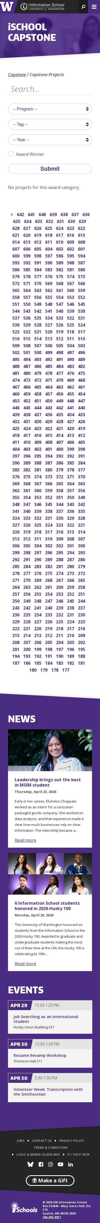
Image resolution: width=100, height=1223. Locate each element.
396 (27, 455)
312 (27, 538)
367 (38, 483)
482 (82, 365)
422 (49, 427)
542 (38, 310)
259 (71, 586)
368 (27, 483)
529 (27, 324)
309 (60, 538)
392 (71, 455)
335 (82, 510)
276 (38, 572)
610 (60, 241)
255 (38, 593)
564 (27, 289)
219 (49, 628)
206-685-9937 (52, 1217)
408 (49, 441)
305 (27, 545)
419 (82, 427)
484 (60, 365)
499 (49, 351)
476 (71, 372)
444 (38, 407)
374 (38, 476)
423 (38, 427)
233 (49, 614)
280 (71, 565)
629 (82, 220)
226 (49, 621)
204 (60, 641)
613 (27, 241)
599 (27, 255)
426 (82, 420)
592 (27, 262)
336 (71, 510)
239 (60, 607)
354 (27, 496)
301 (71, 545)
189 (71, 655)
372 (60, 476)
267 (60, 579)
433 (82, 414)
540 (60, 310)
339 (38, 510)
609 (71, 241)
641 (31, 213)
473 (27, 379)
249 (27, 600)
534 (49, 317)
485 (49, 365)
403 (27, 448)
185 (38, 662)
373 (49, 476)
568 (60, 282)
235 (27, 614)
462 (71, 386)
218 (60, 628)
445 (27, 407)
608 (82, 241)
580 (82, 269)
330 (60, 517)
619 (38, 234)
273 (71, 572)
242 (27, 607)
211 (60, 634)
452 (27, 400)
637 (75, 213)
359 (49, 490)
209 (82, 634)
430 (38, 420)
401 (49, 448)
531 (82, 317)
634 (28, 220)
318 (38, 531)
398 (82, 448)
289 (49, 559)
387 (49, 462)
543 (27, 310)
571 (27, 282)
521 (38, 331)
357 (71, 490)
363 (82, 483)
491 (60, 358)
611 (49, 241)
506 (49, 345)
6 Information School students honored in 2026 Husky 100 (47, 905)
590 (49, 262)
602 (71, 248)
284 (27, 565)
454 (82, 393)
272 (82, 572)
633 (39, 220)
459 (27, 393)
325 (38, 524)
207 (27, 641)
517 (82, 331)
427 (71, 420)
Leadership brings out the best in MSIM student (48, 782)
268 (49, 579)
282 (49, 565)
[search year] (50, 139)
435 (60, 414)
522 (27, 331)
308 (71, 538)
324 (49, 524)
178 (55, 669)
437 (38, 414)
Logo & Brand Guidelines (38, 1154)
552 (82, 296)
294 (71, 552)
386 (60, 462)
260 (60, 586)
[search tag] (50, 124)
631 (61, 220)
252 (71, 593)
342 (82, 503)
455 (71, 393)
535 (38, 317)
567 (71, 282)
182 (71, 662)
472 (38, 379)
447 (82, 400)
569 (49, 282)
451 (38, 400)
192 (38, 655)
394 (49, 455)
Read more (25, 840)
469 (71, 379)
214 (27, 634)
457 (49, 393)
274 (60, 572)
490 (71, 358)
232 (60, 614)
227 (38, 621)
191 (49, 655)
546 (71, 303)
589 (60, 262)
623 (71, 227)
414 (60, 434)
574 (71, 276)
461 (82, 386)
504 (71, 345)
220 (38, 628)
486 (38, 365)
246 (60, 600)
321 (82, 524)
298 (27, 552)
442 (60, 407)
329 (71, 517)
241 (38, 607)
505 (60, 345)
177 (66, 669)
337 (60, 510)
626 (38, 227)
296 (49, 552)
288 (60, 559)
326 (27, 524)
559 (82, 289)
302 (60, 545)
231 (71, 614)
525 (71, 324)
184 (49, 662)
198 (49, 648)
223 (82, 621)
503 (82, 345)
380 (49, 469)
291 (27, 559)
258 (82, 586)
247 (49, 600)
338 (49, 510)
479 (38, 372)
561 (60, 289)
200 (27, 648)
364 (71, 483)
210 (71, 634)
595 (71, 255)
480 (27, 372)
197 (60, 648)
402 (38, 448)
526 (60, 324)
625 (49, 227)
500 (38, 351)
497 (71, 351)
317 (49, 531)
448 (71, 400)
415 (49, 434)
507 (38, 345)
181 (82, 662)
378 (71, 469)
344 (60, 503)
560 (71, 289)
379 (60, 469)
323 (60, 524)
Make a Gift (50, 1180)
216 (82, 628)
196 (71, 648)
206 (38, 641)
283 (38, 565)
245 (71, 600)
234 (38, 614)
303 (49, 545)
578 (27, 276)
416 (38, 434)
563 (38, 289)
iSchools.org (24, 1207)
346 (38, 503)
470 (60, 379)
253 (60, 593)
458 (38, 393)
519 (60, 331)
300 (82, 545)
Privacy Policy (71, 1141)
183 (60, 662)
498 (60, 351)
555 (49, 296)
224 (71, 621)
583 (49, 269)
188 (82, 655)
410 (27, 441)
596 (60, 255)
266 (71, 579)
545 (82, 303)
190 (60, 655)
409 (38, 441)
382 (27, 469)
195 (82, 648)
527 (49, 324)
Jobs (20, 1141)
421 (60, 427)
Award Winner (26, 154)
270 (27, 579)
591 (38, 262)
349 (82, 496)
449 (60, 400)
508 (27, 345)
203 (71, 641)
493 (38, 358)
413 (71, 434)
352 (49, 496)
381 (38, 469)
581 (71, 269)
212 (49, 634)
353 (38, 496)
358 (60, 490)
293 (82, 552)
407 (60, 441)
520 (49, 331)
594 (82, 255)
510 (82, 338)
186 (27, 662)
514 (38, 338)
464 (49, 386)
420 (71, 427)
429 (49, 420)
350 (71, 496)
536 (27, 317)
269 (38, 579)
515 (27, 338)
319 (27, 531)
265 (82, 579)
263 (27, 586)
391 (82, 455)
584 (38, 269)
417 (27, 434)
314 (82, 531)
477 (60, 372)
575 (60, 276)
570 (38, 282)
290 (38, 559)
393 (60, 455)
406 (71, 441)
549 (38, 303)
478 (49, 372)
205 (49, 641)
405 (82, 441)
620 (27, 234)
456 (60, 393)
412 (82, 434)
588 (71, 262)
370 (82, 476)
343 (71, 503)
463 (60, 386)
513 (49, 338)
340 (27, 510)
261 (49, 586)
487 (27, 365)
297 (38, 552)
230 (82, 614)
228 (27, 621)
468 (82, 379)
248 (38, 600)
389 (27, 462)
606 (27, 248)
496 (82, 351)
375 (27, 476)
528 (38, 324)
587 (82, 262)
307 (82, 538)
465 (38, 386)
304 (38, 545)
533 (60, 317)
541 (49, 310)
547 (60, 303)
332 (38, 517)
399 (71, 448)
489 (82, 358)
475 (82, 372)
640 (42, 213)
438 (27, 414)
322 (71, 524)
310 (49, 538)
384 (82, 462)
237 (82, 607)
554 (60, 296)
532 (71, 317)
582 (60, 269)
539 (71, 310)
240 (49, 607)
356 (82, 490)
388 (38, 462)
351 (60, 496)
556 (38, 296)
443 (49, 407)
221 (27, 628)
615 (82, 234)
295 (60, 552)
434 (71, 414)
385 (71, 462)
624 (60, 227)
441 (71, 407)
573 (82, 276)
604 (49, 248)
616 (71, 234)
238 (71, 607)
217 (71, 628)
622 (82, 227)
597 (49, 255)
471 (49, 379)
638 (64, 213)
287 (71, 559)
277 (27, 572)
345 (49, 503)
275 (49, 572)
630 (71, 220)
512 (60, 338)
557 (27, 296)
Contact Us (42, 1141)
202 (82, 641)
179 (44, 669)
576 (49, 276)
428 (60, 420)
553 (71, 296)
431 (27, 420)
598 (38, 255)
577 (38, 276)
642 (21, 213)
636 (86, 213)
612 (38, 241)
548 (49, 303)
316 (60, 531)
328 (82, 517)
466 (27, 386)
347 (27, 503)
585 (27, 269)
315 (71, 531)
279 (82, 565)
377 (82, 469)
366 (49, 483)
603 (60, 248)
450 (49, 400)
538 (82, 310)
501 (27, 351)
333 (27, 517)
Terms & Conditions (51, 1147)
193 (27, 655)
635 (17, 220)
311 (38, 538)
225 (60, 621)
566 (82, 282)
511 (71, 338)
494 (27, 358)
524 (82, 324)
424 (27, 427)
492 (49, 358)
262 (38, 586)
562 (49, 289)
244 (82, 600)
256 (27, 593)
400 (60, 448)
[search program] (50, 109)
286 (82, 559)
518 (71, 331)
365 (60, 483)
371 (71, 476)
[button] (83, 6)
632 (50, 220)
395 (38, 455)
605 (38, 248)
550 (27, 303)
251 (82, 593)
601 (82, 248)
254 (49, 593)
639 (53, 213)
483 (71, 365)
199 (38, 648)
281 (60, 565)
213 (38, 634)
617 (60, 234)
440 (82, 407)
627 (27, 227)
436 (49, 414)
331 (49, 517)
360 (38, 490)
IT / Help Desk (78, 1154)
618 (49, 234)
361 (27, 490)
